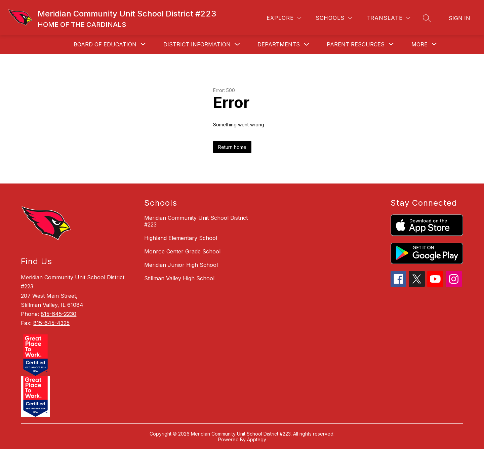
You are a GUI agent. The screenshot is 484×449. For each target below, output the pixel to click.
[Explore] (284, 18)
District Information (197, 44)
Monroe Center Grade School (182, 251)
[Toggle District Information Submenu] (237, 44)
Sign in (459, 18)
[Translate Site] (388, 18)
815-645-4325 (51, 323)
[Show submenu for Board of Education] (105, 44)
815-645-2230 (58, 314)
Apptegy (256, 439)
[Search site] (427, 18)
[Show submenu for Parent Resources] (356, 44)
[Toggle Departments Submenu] (306, 44)
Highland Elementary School (180, 238)
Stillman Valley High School (179, 278)
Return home (232, 147)
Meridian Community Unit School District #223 (196, 221)
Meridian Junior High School (181, 264)
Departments (278, 44)
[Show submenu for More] (419, 44)
